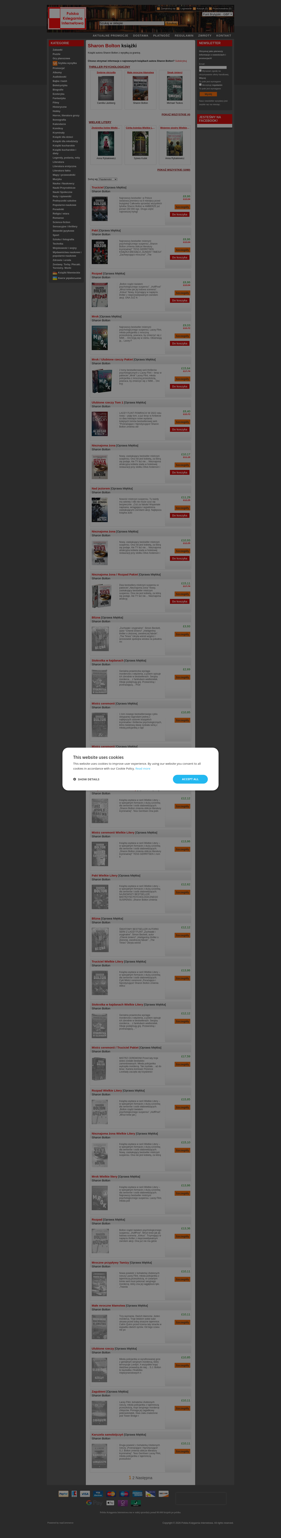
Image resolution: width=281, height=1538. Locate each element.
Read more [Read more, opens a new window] (142, 768)
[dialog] (140, 769)
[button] (86, 779)
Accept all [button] (190, 779)
